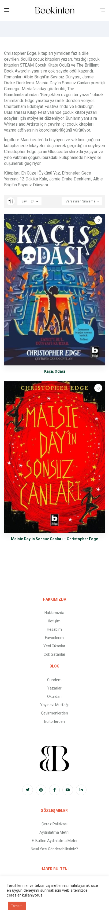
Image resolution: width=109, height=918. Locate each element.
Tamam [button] (16, 906)
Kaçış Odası (54, 371)
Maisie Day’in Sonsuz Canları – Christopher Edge (54, 539)
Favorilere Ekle (98, 220)
